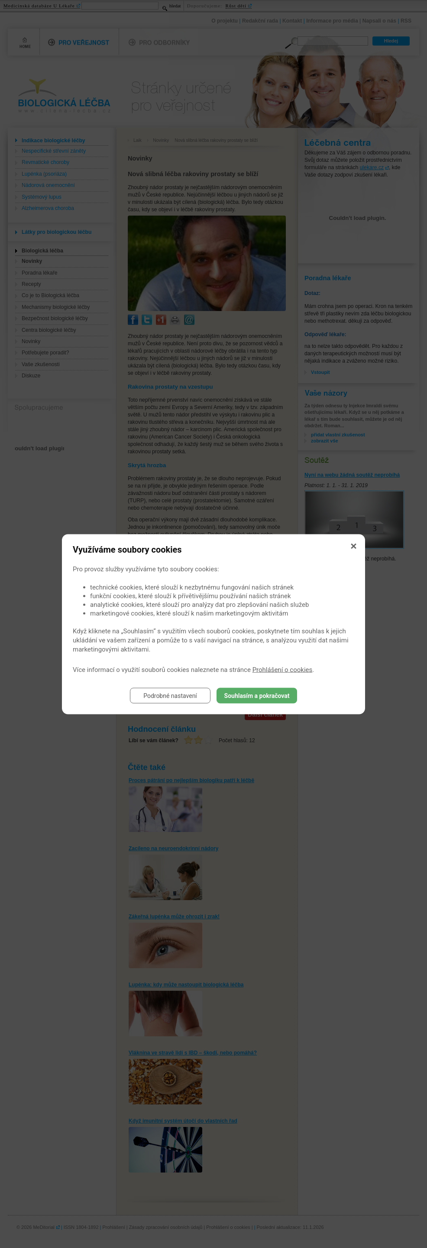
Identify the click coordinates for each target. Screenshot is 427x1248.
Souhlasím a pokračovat (257, 695)
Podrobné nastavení (170, 695)
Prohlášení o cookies (282, 669)
